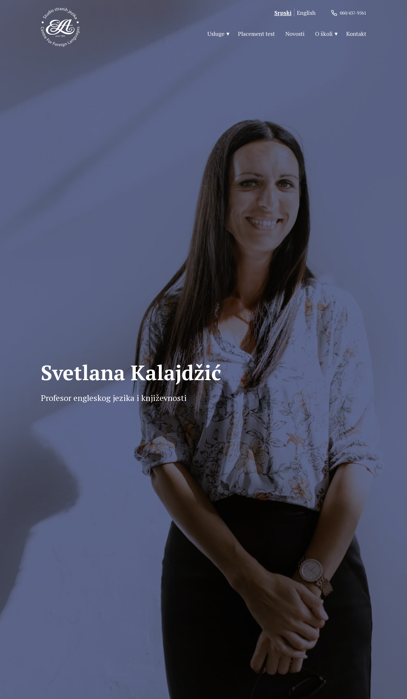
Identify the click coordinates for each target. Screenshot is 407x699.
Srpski (282, 12)
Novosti (295, 33)
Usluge (216, 33)
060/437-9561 (353, 13)
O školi (324, 33)
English (306, 12)
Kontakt (356, 33)
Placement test (256, 33)
